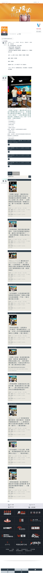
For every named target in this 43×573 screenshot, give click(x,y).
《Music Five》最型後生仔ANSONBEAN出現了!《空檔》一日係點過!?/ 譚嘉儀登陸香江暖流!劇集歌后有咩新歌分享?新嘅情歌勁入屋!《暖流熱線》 (19, 265)
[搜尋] (38, 2)
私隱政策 (11, 550)
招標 (18, 549)
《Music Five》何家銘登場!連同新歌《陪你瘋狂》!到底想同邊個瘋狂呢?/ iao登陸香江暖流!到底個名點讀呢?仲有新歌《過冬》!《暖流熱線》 (19, 421)
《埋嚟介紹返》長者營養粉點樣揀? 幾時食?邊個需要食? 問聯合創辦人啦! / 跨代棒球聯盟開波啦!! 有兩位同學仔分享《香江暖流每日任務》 (19, 361)
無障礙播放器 (19, 550)
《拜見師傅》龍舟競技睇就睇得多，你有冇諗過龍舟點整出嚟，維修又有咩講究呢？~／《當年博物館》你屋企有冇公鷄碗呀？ (19, 233)
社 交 (33, 504)
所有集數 (4, 34)
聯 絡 (12, 507)
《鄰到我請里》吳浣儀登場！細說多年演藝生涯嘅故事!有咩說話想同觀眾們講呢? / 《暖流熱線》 (19, 484)
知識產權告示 (25, 549)
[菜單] (41, 2)
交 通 (12, 504)
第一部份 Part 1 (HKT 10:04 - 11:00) (19, 209)
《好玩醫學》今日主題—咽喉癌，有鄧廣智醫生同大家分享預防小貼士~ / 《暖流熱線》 (19, 451)
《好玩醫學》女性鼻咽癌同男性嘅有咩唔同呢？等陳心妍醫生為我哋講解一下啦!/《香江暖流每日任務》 (19, 296)
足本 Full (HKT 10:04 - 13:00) (18, 208)
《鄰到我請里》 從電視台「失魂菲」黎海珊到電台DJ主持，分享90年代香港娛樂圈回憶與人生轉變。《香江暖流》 (19, 330)
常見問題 (33, 549)
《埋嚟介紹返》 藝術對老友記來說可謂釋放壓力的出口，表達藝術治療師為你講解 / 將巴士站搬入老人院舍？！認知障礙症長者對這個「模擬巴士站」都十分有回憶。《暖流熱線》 (19, 114)
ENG (34, 2)
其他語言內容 (28, 550)
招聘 (13, 549)
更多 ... (9, 501)
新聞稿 (8, 549)
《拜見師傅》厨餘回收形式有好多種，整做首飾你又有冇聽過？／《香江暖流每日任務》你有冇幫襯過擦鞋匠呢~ (19, 386)
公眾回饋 (33, 507)
